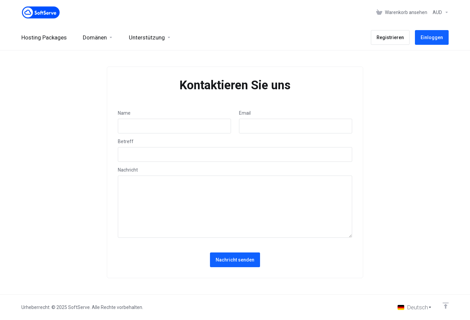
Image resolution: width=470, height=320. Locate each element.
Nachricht (128, 170)
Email (245, 113)
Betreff (126, 141)
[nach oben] (445, 305)
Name (124, 113)
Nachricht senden (235, 259)
